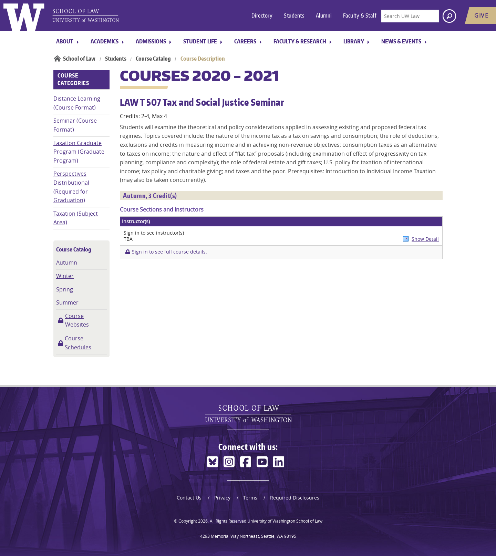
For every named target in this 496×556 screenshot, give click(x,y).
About (64, 41)
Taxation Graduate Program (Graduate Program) (78, 151)
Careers (245, 41)
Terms (250, 497)
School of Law (79, 58)
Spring (64, 289)
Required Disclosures (294, 497)
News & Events (401, 41)
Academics (104, 41)
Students (294, 15)
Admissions (151, 41)
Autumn (66, 262)
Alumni (324, 15)
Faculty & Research (299, 41)
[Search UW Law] (409, 16)
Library (353, 41)
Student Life (200, 41)
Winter (65, 276)
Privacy (222, 497)
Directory (262, 15)
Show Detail (425, 239)
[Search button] (449, 16)
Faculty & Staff (360, 15)
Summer (67, 302)
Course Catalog (153, 58)
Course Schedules (78, 342)
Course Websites (77, 320)
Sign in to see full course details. (169, 252)
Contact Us (189, 497)
